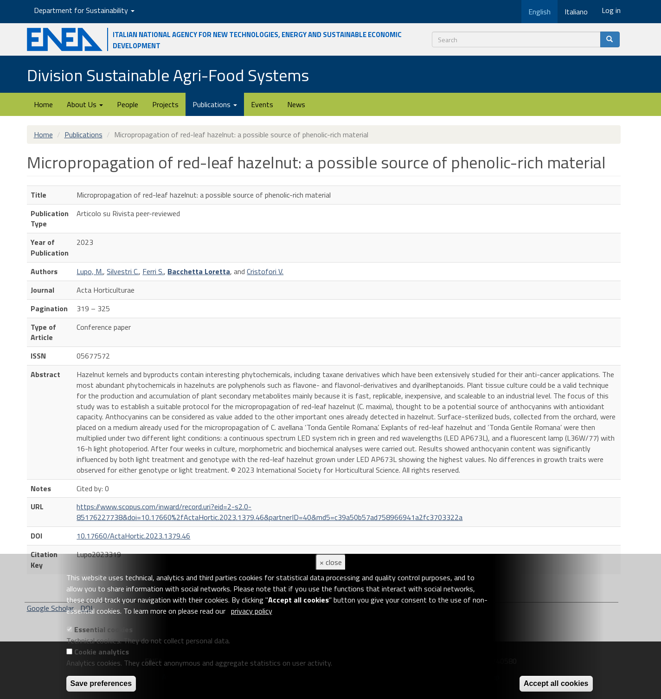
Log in (611, 10)
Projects (165, 104)
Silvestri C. (123, 271)
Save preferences (101, 683)
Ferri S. (153, 271)
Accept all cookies (556, 683)
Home (43, 104)
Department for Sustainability (84, 10)
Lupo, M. (90, 271)
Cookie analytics (101, 651)
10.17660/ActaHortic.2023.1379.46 (133, 535)
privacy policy (251, 610)
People (127, 104)
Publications (215, 104)
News (296, 104)
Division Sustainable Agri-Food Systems (168, 75)
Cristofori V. (265, 271)
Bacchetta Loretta (198, 271)
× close (331, 562)
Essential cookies (103, 629)
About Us (85, 104)
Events (262, 104)
